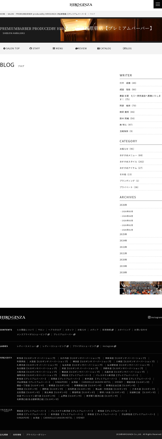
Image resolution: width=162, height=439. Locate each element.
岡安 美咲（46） (128, 111)
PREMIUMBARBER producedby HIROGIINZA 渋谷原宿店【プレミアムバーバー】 (51, 14)
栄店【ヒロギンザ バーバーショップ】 (80, 368)
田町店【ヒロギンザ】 (53, 388)
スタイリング (124, 329)
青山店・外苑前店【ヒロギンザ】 (112, 388)
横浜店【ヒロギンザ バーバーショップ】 (92, 361)
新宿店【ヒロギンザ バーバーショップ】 (36, 358)
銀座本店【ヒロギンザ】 (139, 382)
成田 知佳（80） (128, 89)
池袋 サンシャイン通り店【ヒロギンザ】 (37, 395)
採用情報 (106, 329)
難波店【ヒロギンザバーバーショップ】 (81, 371)
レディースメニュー (26, 346)
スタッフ (69, 329)
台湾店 (74, 382)
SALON (11, 14)
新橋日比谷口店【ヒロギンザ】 (121, 385)
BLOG (127, 48)
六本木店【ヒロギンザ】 (144, 388)
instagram (155, 317)
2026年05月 (127, 211)
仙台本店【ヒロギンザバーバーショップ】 (83, 364)
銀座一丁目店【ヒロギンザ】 (31, 385)
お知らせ (82, 329)
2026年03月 (127, 220)
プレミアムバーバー (63, 334)
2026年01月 (127, 229)
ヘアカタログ (54, 329)
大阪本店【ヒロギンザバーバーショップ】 (37, 371)
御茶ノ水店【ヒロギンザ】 (113, 392)
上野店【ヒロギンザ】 (72, 395)
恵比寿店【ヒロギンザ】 (56, 392)
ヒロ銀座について (25, 329)
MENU (58, 48)
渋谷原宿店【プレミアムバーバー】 (34, 382)
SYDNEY (119, 382)
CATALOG (104, 48)
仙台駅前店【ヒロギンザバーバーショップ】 (129, 364)
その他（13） (126, 174)
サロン (41, 329)
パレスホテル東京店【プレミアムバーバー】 (117, 375)
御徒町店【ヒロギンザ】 (84, 392)
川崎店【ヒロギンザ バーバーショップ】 (136, 361)
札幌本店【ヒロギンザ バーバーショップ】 (38, 364)
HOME (2, 14)
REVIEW (81, 48)
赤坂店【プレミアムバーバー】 (137, 378)
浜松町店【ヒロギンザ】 (80, 388)
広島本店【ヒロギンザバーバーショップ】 (125, 371)
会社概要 (4, 434)
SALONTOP (11, 48)
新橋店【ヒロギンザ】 (60, 385)
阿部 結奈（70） (128, 105)
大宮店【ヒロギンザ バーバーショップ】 (49, 361)
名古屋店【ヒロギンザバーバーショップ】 (37, 368)
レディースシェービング (54, 346)
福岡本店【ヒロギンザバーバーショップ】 (37, 375)
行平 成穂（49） (128, 82)
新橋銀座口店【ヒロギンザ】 (88, 385)
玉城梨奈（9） (127, 131)
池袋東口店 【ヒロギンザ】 (143, 392)
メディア (94, 329)
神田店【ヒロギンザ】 (28, 388)
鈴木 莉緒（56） (128, 118)
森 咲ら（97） (127, 124)
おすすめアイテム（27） (132, 167)
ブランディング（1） (130, 180)
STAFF (35, 48)
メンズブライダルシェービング (32, 334)
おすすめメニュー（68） (132, 155)
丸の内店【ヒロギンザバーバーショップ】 (80, 358)
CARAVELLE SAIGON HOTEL (96, 382)
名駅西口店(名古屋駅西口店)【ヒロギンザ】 (38, 399)
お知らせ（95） (127, 148)
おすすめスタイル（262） (132, 161)
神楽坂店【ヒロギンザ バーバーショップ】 (126, 358)
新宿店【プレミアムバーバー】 (32, 378)
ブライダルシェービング (84, 346)
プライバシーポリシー (36, 434)
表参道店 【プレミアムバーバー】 (101, 378)
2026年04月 (127, 216)
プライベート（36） (130, 187)
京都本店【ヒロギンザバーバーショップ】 (123, 368)
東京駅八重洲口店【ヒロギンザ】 (102, 395)
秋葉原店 (21, 361)
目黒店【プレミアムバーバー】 (66, 378)
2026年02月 (127, 225)
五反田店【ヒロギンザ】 (29, 392)
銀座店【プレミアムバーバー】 (77, 375)
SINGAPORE (61, 382)
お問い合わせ (140, 329)
